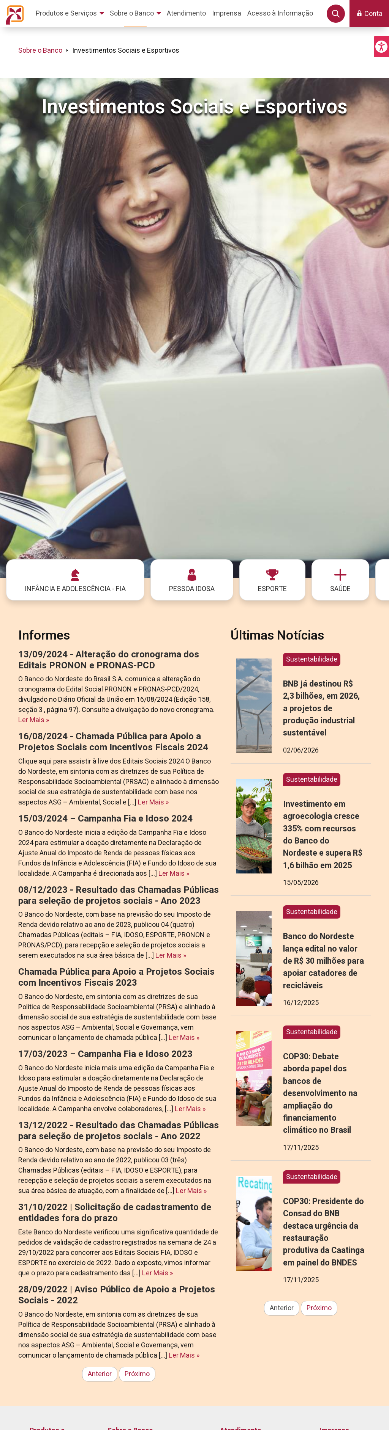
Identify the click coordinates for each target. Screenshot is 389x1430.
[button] (381, 46)
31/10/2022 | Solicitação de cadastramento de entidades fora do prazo (114, 1213)
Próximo (137, 1374)
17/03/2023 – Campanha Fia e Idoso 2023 (105, 1054)
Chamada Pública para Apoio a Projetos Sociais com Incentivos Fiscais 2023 (116, 977)
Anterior (100, 1374)
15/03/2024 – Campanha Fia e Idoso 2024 (105, 818)
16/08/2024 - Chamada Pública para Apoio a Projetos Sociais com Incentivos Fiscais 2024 (113, 742)
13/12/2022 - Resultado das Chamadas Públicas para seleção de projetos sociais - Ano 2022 (118, 1131)
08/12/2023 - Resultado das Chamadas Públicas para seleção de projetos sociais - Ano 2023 (118, 895)
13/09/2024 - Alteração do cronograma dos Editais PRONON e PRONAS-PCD (108, 660)
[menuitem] (71, 13)
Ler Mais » (33, 720)
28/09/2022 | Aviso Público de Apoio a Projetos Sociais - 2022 (116, 1295)
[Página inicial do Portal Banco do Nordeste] (13, 13)
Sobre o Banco (40, 50)
